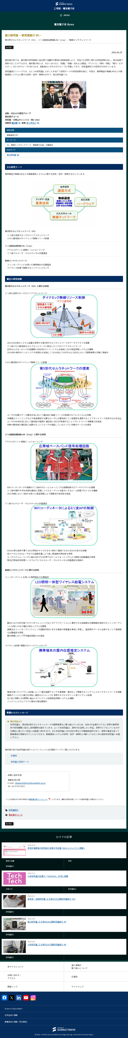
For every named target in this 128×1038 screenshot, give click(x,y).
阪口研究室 (13, 154)
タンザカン (33, 122)
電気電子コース (15, 814)
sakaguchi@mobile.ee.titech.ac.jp (30, 783)
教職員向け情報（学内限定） (16, 1021)
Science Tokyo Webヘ (14, 1008)
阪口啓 (16, 122)
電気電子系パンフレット (40, 799)
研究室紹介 (14, 809)
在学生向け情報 (11, 1015)
